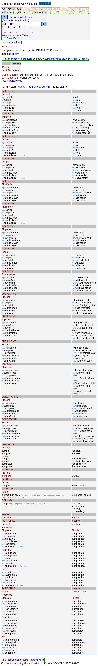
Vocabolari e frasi (12, 42)
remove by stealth (39, 86)
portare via (15, 80)
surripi (26, 659)
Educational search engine (25, 12)
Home (5, 12)
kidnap (22, 86)
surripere (27, 59)
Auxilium (46, 12)
